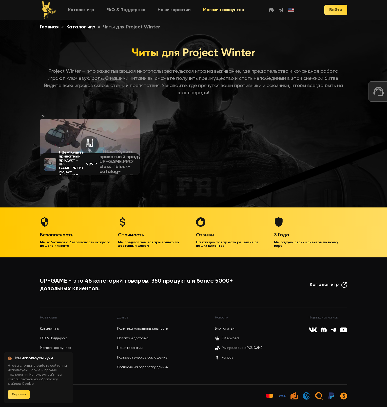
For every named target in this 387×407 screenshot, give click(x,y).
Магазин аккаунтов (223, 10)
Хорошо (19, 394)
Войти (335, 10)
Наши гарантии (174, 10)
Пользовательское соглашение (142, 357)
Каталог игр (81, 10)
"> (90, 119)
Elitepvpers (227, 338)
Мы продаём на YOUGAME (242, 348)
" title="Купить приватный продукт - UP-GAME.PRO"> (71, 162)
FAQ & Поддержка (125, 10)
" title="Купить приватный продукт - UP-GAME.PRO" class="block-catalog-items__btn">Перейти (124, 164)
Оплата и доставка (133, 338)
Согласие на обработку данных (143, 367)
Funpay (224, 357)
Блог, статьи (224, 328)
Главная (49, 27)
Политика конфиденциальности (142, 328)
